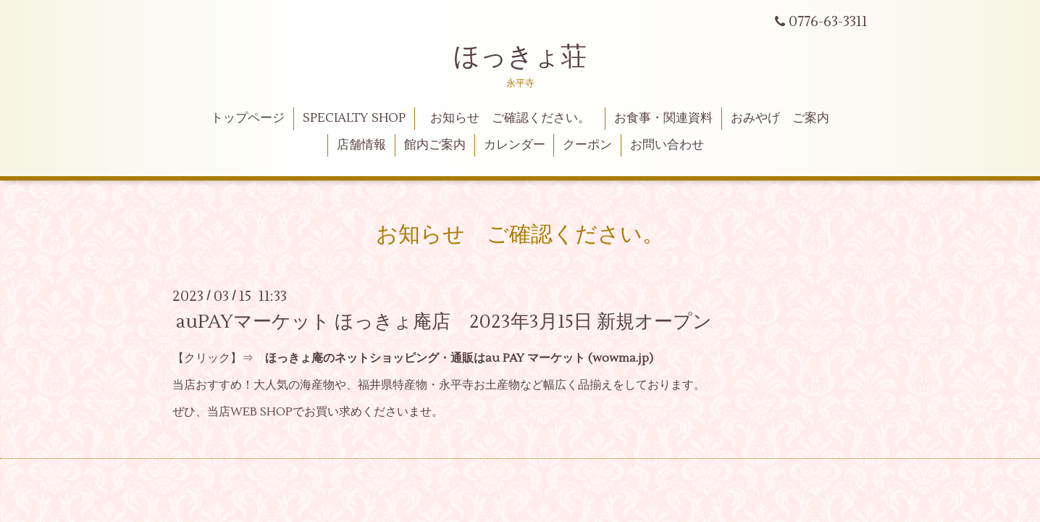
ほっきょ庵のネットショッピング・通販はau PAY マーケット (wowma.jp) (459, 358)
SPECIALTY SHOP (354, 118)
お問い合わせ (667, 145)
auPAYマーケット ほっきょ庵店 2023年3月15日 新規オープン (444, 322)
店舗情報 (361, 145)
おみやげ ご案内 (780, 118)
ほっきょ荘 (520, 57)
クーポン (587, 145)
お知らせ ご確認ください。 (516, 118)
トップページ (248, 118)
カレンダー (514, 145)
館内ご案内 (435, 145)
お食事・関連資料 (663, 118)
